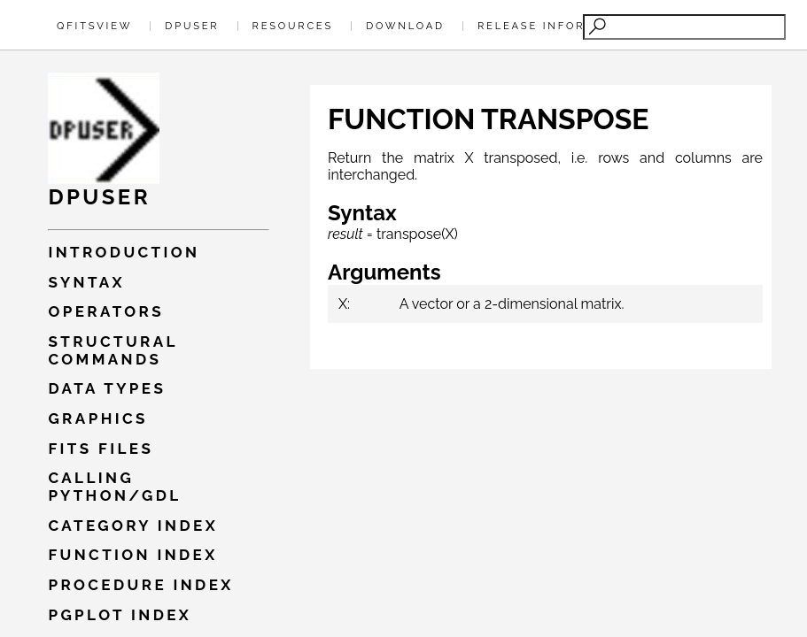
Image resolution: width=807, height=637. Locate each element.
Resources (292, 25)
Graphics (97, 418)
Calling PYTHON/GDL (114, 486)
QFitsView (94, 25)
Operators (106, 311)
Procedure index (140, 585)
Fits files (100, 448)
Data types (107, 388)
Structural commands (112, 350)
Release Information (557, 25)
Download (405, 25)
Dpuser (192, 25)
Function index (132, 555)
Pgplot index (119, 615)
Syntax (86, 282)
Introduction (123, 252)
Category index (133, 525)
